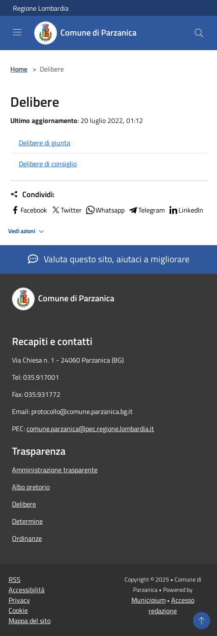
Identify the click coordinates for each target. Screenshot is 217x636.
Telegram (146, 210)
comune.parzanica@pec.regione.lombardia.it (90, 428)
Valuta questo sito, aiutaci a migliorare (109, 259)
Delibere (24, 504)
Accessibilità (27, 590)
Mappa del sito (30, 620)
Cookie (18, 610)
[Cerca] (199, 33)
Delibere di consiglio (48, 164)
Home (18, 69)
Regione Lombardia (40, 8)
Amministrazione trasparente (55, 470)
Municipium (148, 600)
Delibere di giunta (44, 143)
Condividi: (32, 195)
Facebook (28, 210)
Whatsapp (105, 210)
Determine (27, 521)
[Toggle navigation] (17, 32)
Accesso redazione (171, 605)
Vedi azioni (27, 231)
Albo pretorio (31, 487)
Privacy (19, 600)
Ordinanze (27, 538)
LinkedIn (185, 210)
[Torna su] (201, 620)
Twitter (66, 210)
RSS (15, 579)
